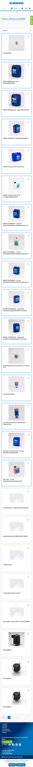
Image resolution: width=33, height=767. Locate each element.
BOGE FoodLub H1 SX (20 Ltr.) (13, 167)
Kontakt (4, 732)
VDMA (5, 744)
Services (4, 727)
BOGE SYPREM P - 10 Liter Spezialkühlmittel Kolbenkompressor (15, 224)
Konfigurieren (20, 764)
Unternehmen (5, 729)
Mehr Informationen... (22, 761)
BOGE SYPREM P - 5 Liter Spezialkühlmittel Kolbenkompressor (15, 281)
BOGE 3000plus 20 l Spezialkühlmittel (16, 110)
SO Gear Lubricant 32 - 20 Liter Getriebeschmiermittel (13, 452)
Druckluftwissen (6, 731)
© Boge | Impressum (8, 750)
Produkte (4, 724)
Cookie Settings (7, 753)
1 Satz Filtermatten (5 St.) (11, 593)
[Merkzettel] (22, 8)
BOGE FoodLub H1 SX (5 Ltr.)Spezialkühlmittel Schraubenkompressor (11, 196)
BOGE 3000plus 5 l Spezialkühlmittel (15, 138)
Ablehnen (12, 764)
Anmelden (7, 742)
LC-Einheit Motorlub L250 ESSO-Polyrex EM (14, 423)
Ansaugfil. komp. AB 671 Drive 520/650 (16, 621)
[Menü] (4, 8)
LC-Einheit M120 (8, 394)
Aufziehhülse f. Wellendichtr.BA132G (15, 508)
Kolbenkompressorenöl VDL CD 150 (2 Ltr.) (16, 366)
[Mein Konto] (26, 8)
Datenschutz (6, 752)
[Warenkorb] (29, 8)
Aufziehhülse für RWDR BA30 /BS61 (15, 536)
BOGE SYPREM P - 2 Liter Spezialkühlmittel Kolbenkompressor (15, 253)
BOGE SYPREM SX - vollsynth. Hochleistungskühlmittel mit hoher (15, 309)
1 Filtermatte (7, 564)
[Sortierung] (16, 30)
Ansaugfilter (7, 53)
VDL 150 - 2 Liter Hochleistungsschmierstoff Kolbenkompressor (12, 480)
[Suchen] (16, 12)
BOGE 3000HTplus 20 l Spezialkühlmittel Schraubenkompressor (11, 82)
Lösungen (5, 726)
